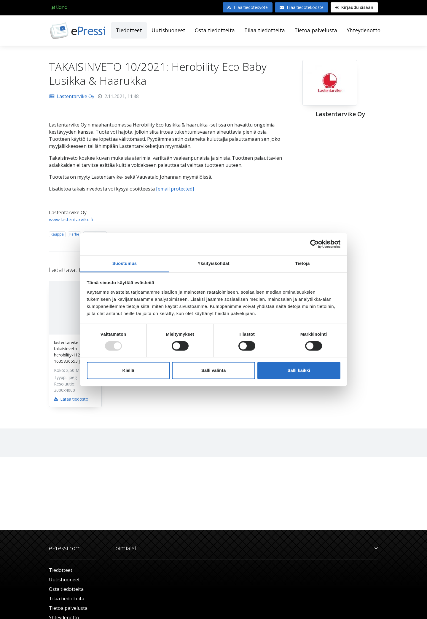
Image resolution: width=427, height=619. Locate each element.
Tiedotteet (129, 30)
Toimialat (245, 548)
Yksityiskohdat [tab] (213, 263)
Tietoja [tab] (302, 263)
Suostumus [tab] (124, 263)
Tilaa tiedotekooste (302, 7)
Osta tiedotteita (215, 30)
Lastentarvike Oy (71, 96)
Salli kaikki (298, 370)
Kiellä (128, 370)
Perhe (74, 234)
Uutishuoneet (168, 30)
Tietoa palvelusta (315, 30)
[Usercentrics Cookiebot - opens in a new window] (314, 243)
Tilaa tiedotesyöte (247, 7)
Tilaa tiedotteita (264, 30)
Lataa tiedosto (71, 399)
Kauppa (57, 234)
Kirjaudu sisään (354, 7)
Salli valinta (213, 370)
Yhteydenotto (363, 30)
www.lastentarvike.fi (71, 219)
